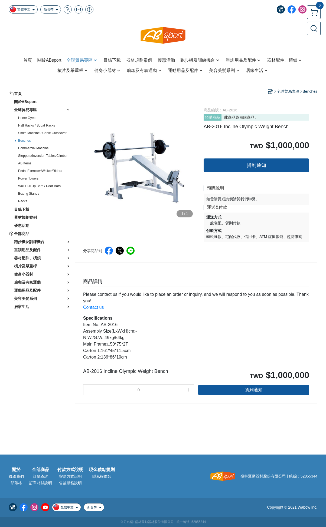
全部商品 (40, 470)
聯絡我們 (16, 476)
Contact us (93, 307)
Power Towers (28, 178)
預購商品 (212, 117)
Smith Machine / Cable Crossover (42, 133)
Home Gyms (27, 118)
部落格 (16, 483)
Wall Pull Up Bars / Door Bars (39, 186)
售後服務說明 (70, 483)
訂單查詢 (40, 476)
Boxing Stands (28, 193)
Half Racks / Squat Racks (36, 125)
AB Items (24, 163)
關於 (16, 470)
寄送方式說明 (70, 476)
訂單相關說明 (40, 483)
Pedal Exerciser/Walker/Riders (40, 171)
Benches (24, 140)
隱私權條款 (101, 476)
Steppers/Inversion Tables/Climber (43, 156)
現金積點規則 (102, 470)
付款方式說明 (70, 470)
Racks (22, 201)
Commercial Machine (33, 148)
